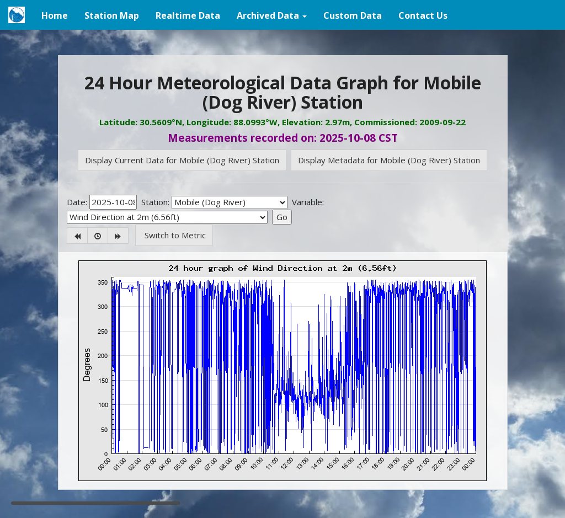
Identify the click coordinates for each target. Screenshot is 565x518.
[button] (271, 15)
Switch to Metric (174, 235)
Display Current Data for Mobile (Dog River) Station (182, 159)
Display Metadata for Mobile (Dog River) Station (389, 159)
